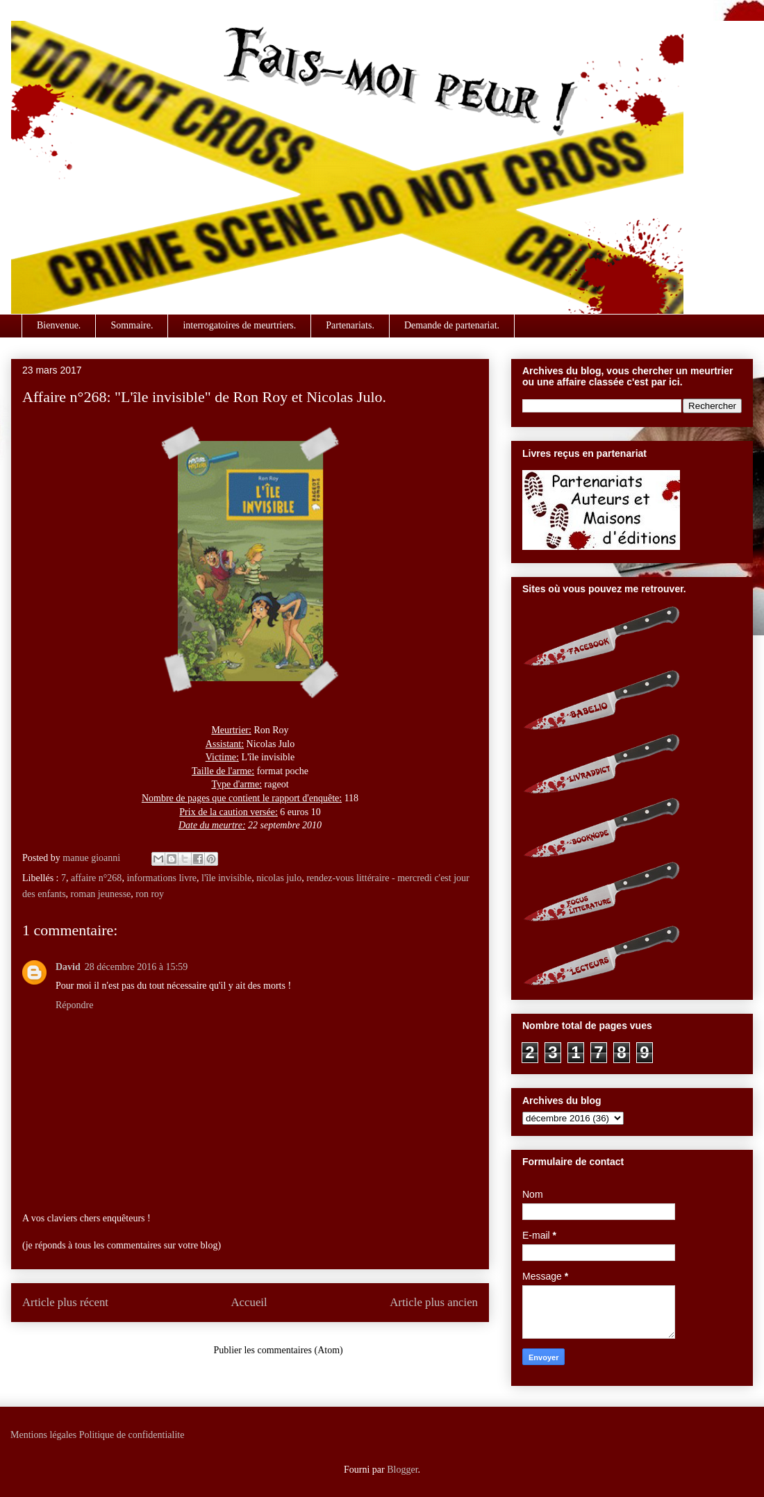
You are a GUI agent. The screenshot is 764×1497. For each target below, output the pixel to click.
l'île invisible (226, 878)
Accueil (249, 1302)
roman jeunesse (101, 894)
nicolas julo (278, 878)
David (68, 967)
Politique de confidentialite (132, 1435)
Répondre (74, 1005)
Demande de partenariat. (451, 325)
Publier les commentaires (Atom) (278, 1350)
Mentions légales (43, 1435)
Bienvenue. (59, 325)
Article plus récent (65, 1302)
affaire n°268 (96, 878)
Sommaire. (131, 325)
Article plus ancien (434, 1302)
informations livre (161, 878)
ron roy (149, 894)
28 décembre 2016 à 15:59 (136, 967)
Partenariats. (350, 325)
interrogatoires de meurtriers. (239, 325)
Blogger (402, 1469)
